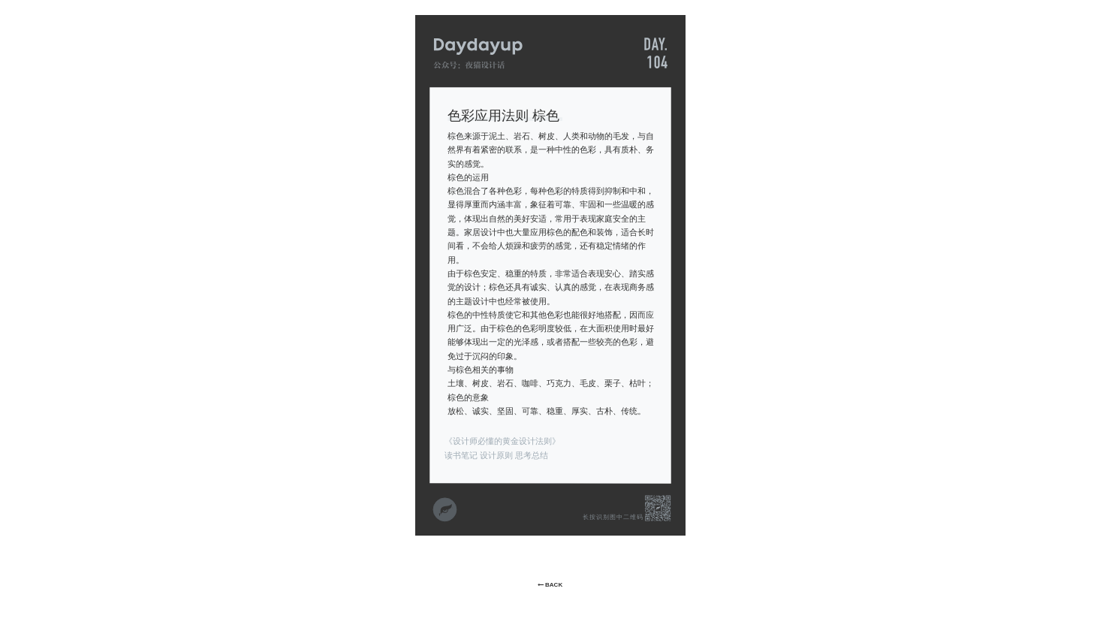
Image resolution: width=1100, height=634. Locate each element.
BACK (550, 584)
